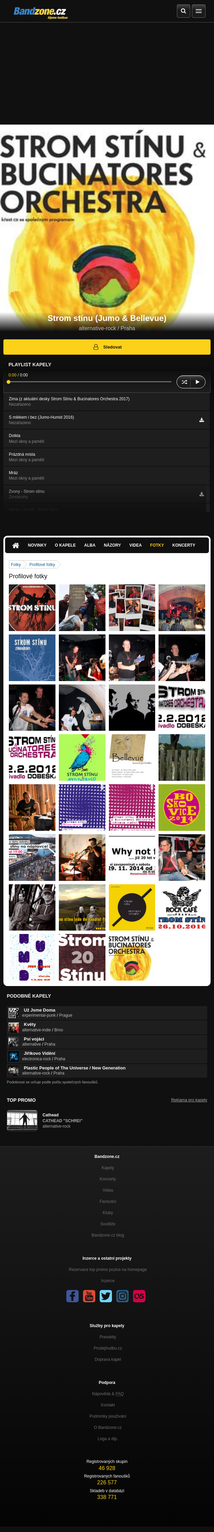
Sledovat (107, 347)
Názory (112, 545)
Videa (135, 545)
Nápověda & (108, 1393)
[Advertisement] (107, 73)
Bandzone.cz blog (108, 1235)
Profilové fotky (42, 564)
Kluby (108, 1212)
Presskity (108, 1337)
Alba (89, 545)
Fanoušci (108, 1201)
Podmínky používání (108, 1416)
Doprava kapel (108, 1359)
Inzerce (107, 1280)
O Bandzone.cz (108, 1427)
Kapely (108, 1167)
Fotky (157, 545)
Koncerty (183, 545)
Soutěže (107, 1224)
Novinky (37, 545)
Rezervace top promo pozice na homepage (108, 1269)
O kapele (65, 545)
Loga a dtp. (108, 1438)
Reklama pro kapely (189, 1100)
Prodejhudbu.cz (108, 1348)
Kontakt (108, 1405)
